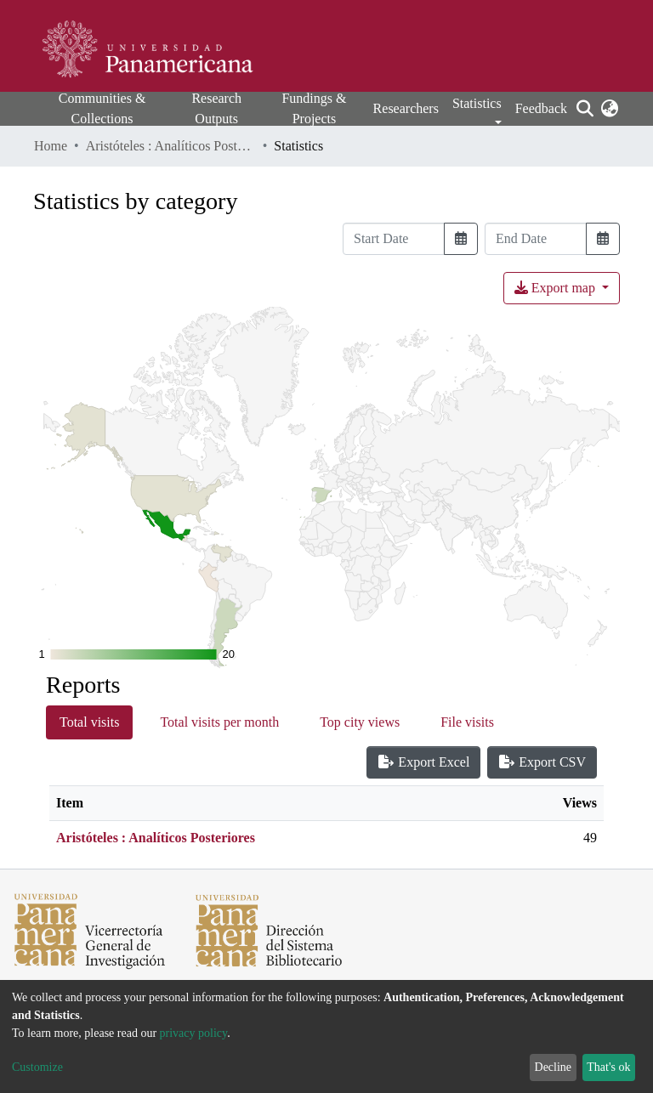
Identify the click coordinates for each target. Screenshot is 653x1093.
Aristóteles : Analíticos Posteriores (171, 146)
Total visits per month (219, 722)
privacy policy (194, 1033)
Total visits (89, 722)
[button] (609, 109)
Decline (553, 1067)
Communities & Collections (102, 108)
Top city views (360, 722)
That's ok (608, 1067)
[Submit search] (584, 109)
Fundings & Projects (313, 108)
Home (50, 146)
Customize (37, 1067)
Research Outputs (216, 108)
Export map (556, 287)
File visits (467, 722)
